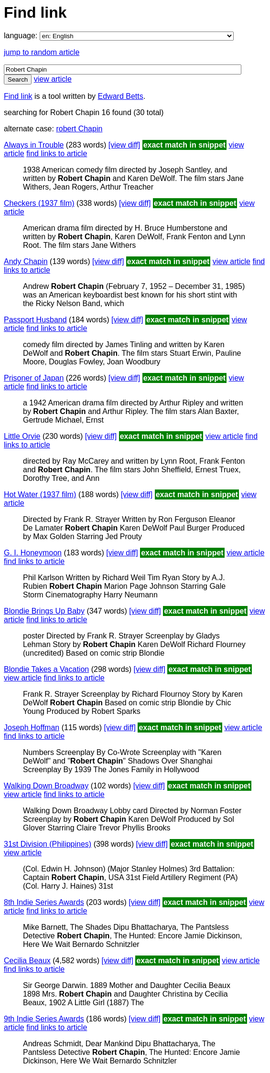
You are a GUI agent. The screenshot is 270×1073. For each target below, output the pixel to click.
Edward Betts (120, 96)
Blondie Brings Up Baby (44, 611)
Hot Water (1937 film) (40, 494)
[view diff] (124, 145)
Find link (18, 96)
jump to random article (41, 52)
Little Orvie (22, 436)
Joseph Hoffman (31, 727)
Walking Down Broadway (46, 786)
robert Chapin (79, 129)
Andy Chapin (26, 261)
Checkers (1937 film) (39, 203)
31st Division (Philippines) (47, 844)
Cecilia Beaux (27, 960)
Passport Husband (35, 320)
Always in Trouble (34, 145)
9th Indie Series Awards (44, 1019)
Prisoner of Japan (34, 378)
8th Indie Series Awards (44, 902)
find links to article (56, 153)
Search (18, 79)
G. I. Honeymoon (33, 553)
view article (53, 79)
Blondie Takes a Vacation (46, 669)
